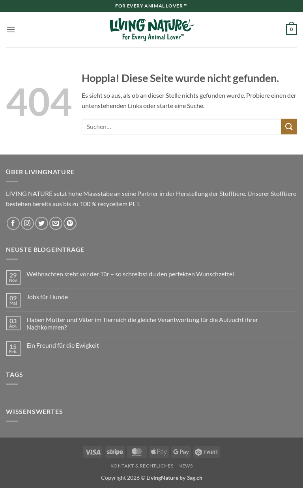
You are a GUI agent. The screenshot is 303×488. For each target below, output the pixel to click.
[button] (10, 29)
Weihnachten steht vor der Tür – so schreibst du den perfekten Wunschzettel (130, 274)
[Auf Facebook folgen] (13, 223)
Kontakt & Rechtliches (142, 466)
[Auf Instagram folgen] (27, 223)
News (185, 466)
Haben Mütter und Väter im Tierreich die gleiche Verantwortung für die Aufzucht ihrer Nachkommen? (142, 323)
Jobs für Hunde (47, 296)
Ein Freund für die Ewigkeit (62, 345)
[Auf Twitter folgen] (41, 223)
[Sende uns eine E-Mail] (55, 223)
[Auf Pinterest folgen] (70, 223)
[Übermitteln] (289, 126)
